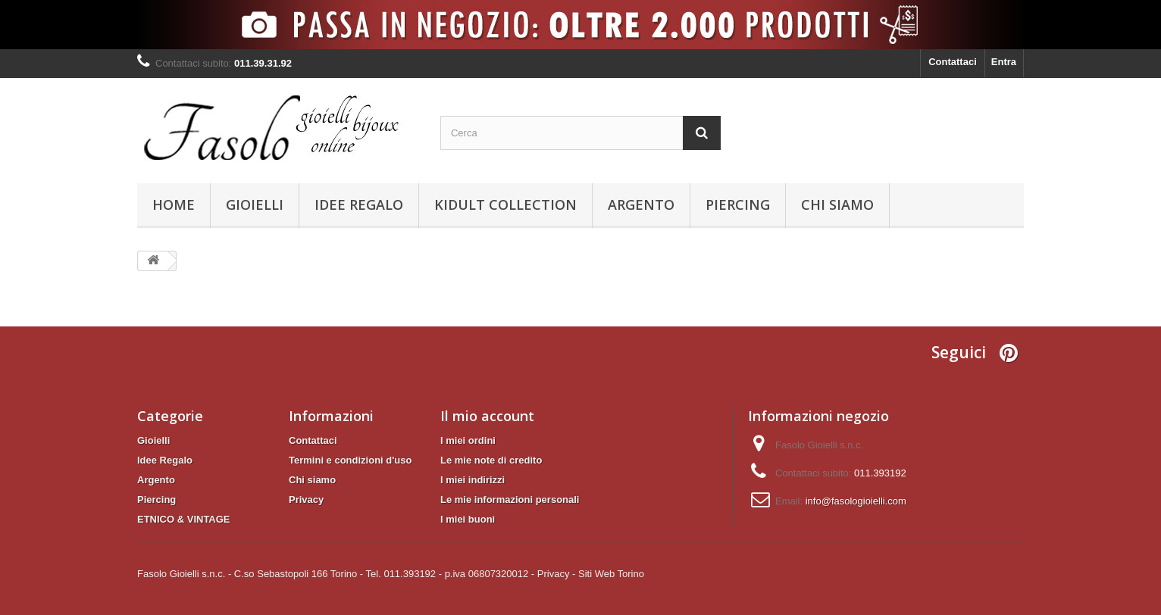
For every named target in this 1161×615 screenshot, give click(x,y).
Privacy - (556, 573)
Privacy (306, 499)
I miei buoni (467, 519)
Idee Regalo (359, 204)
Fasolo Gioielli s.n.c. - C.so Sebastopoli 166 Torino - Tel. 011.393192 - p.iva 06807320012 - (335, 573)
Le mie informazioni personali (509, 499)
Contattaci (952, 61)
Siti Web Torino (611, 573)
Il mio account (487, 416)
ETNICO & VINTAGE (183, 519)
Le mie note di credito (491, 460)
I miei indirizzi (472, 479)
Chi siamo (837, 204)
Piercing (738, 204)
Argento (641, 204)
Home (173, 204)
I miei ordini (468, 440)
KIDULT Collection (505, 204)
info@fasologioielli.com (856, 501)
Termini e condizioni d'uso (350, 460)
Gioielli (254, 204)
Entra (1003, 61)
